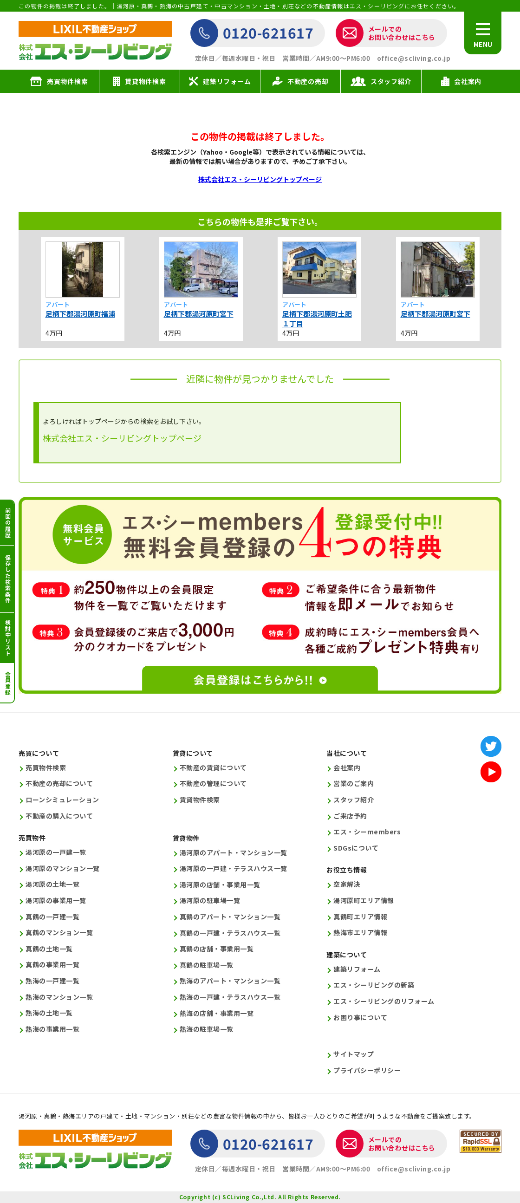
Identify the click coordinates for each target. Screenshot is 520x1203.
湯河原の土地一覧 (52, 884)
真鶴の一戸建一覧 (52, 916)
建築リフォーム (357, 969)
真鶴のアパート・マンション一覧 (230, 916)
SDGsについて (355, 848)
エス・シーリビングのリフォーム (384, 1001)
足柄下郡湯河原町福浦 (80, 314)
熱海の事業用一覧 (52, 1029)
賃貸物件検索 (200, 799)
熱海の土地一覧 (49, 1012)
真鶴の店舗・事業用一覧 (217, 948)
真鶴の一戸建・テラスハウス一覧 (230, 933)
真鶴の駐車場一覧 (207, 965)
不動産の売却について (59, 783)
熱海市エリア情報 (360, 932)
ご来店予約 (350, 816)
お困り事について (360, 1017)
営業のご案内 (353, 783)
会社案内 (346, 767)
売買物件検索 (46, 767)
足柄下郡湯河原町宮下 (199, 314)
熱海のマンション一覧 (59, 997)
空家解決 (346, 884)
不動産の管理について (213, 783)
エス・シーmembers (367, 831)
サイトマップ (353, 1054)
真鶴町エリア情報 (360, 916)
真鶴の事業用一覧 (52, 964)
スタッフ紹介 (353, 799)
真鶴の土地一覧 (49, 948)
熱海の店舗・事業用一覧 (217, 1013)
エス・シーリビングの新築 (373, 985)
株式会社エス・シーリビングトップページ (260, 179)
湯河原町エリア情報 (363, 900)
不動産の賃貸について (213, 767)
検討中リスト (8, 637)
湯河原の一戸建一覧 (56, 852)
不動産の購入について (59, 816)
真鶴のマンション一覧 (59, 932)
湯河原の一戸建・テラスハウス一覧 (233, 868)
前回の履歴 (8, 522)
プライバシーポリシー (367, 1070)
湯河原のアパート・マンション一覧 (233, 852)
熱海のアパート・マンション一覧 (230, 980)
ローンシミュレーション (62, 799)
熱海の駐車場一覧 (207, 1029)
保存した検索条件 (8, 579)
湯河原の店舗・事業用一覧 (220, 884)
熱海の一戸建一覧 (52, 980)
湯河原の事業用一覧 (56, 900)
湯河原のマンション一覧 (63, 868)
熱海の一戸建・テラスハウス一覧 (230, 997)
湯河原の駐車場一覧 (210, 900)
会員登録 (8, 683)
